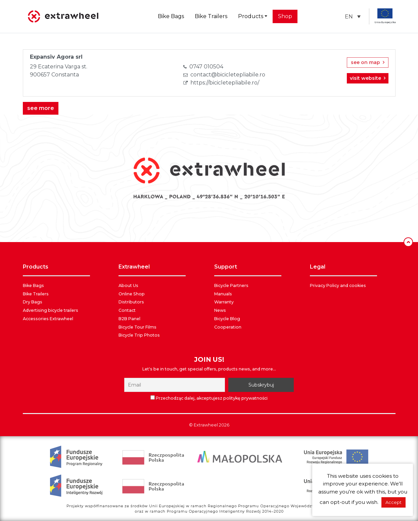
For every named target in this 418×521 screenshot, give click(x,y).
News (220, 310)
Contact (127, 310)
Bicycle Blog (227, 318)
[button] (352, 16)
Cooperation (227, 327)
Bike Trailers (211, 16)
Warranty (224, 301)
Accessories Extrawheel (48, 318)
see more (40, 108)
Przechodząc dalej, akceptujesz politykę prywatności (212, 398)
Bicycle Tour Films (137, 327)
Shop (285, 16)
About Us (128, 285)
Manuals (223, 293)
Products (250, 16)
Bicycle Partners (231, 285)
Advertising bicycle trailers (50, 310)
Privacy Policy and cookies (338, 285)
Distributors (131, 301)
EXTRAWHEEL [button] (134, 267)
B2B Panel (129, 318)
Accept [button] (393, 502)
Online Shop (132, 293)
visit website (367, 78)
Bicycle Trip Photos (139, 335)
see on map (367, 62)
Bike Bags (171, 16)
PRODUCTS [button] (35, 267)
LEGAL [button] (317, 267)
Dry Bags (32, 301)
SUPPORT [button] (225, 267)
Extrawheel (206, 424)
